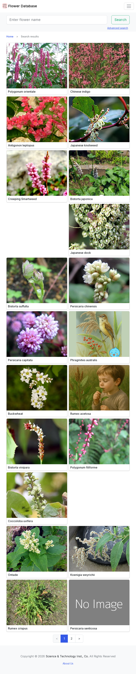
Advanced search (117, 27)
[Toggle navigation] (129, 6)
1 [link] (64, 638)
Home (9, 36)
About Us (68, 663)
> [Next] (79, 638)
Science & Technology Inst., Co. (67, 656)
